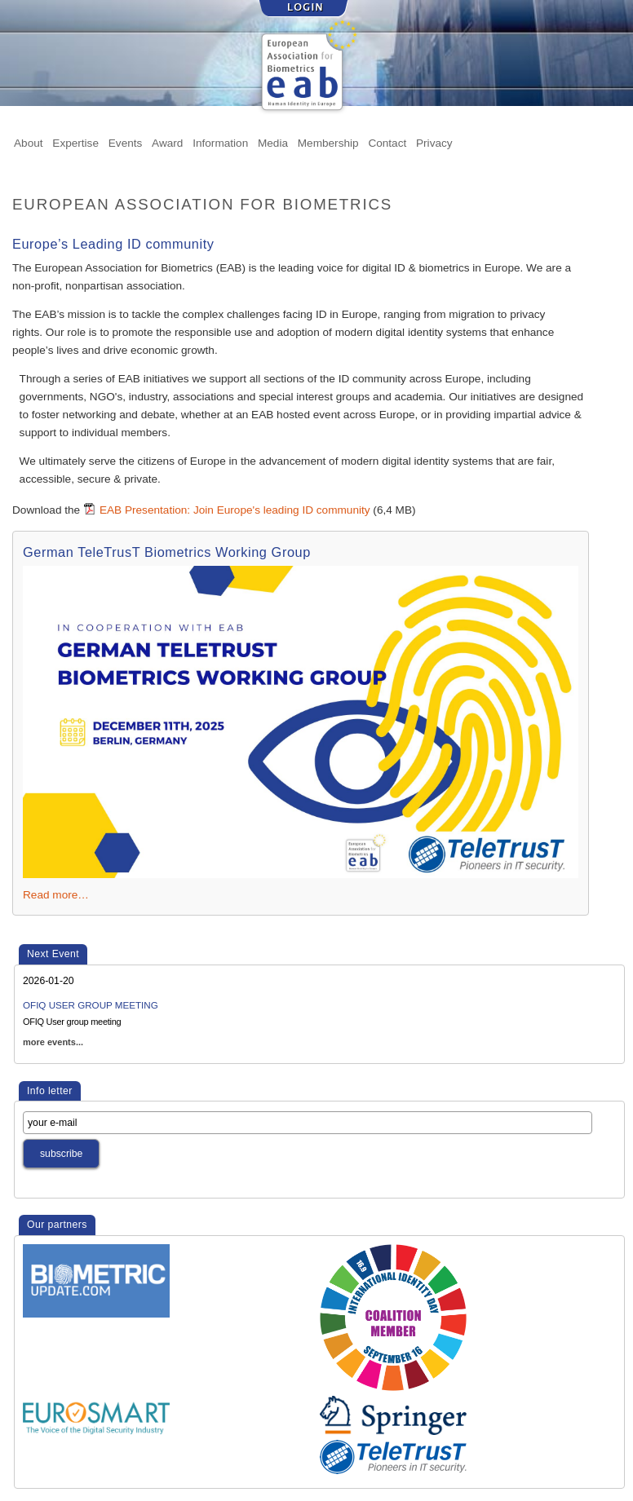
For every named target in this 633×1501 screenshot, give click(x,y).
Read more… (56, 895)
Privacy (434, 142)
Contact (387, 142)
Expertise (75, 142)
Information (220, 142)
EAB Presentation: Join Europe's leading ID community (235, 510)
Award (167, 142)
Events (125, 142)
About (28, 142)
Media (273, 142)
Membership (328, 142)
